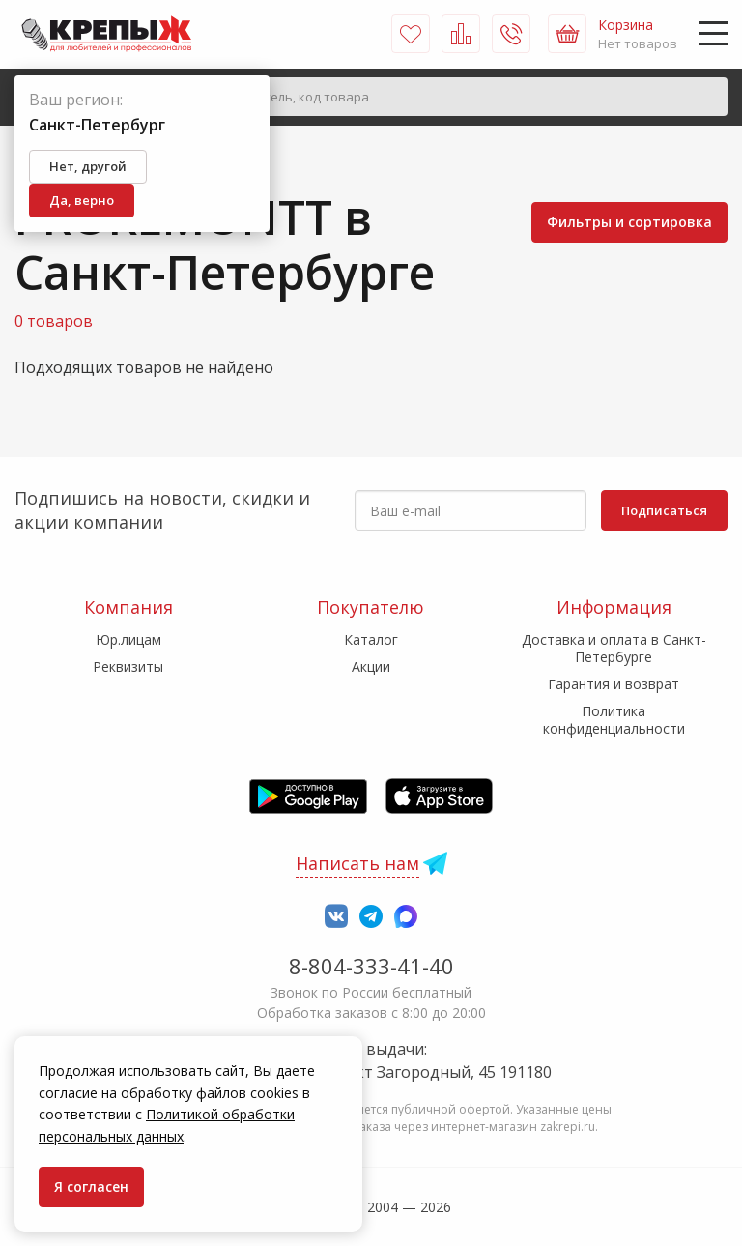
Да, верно (81, 200)
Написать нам (357, 863)
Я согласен (91, 1186)
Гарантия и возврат (613, 684)
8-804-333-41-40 (371, 965)
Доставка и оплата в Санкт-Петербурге (614, 648)
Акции (371, 666)
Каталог (371, 639)
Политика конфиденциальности (614, 720)
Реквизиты (128, 666)
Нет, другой (88, 166)
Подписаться (664, 510)
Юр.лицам (128, 639)
